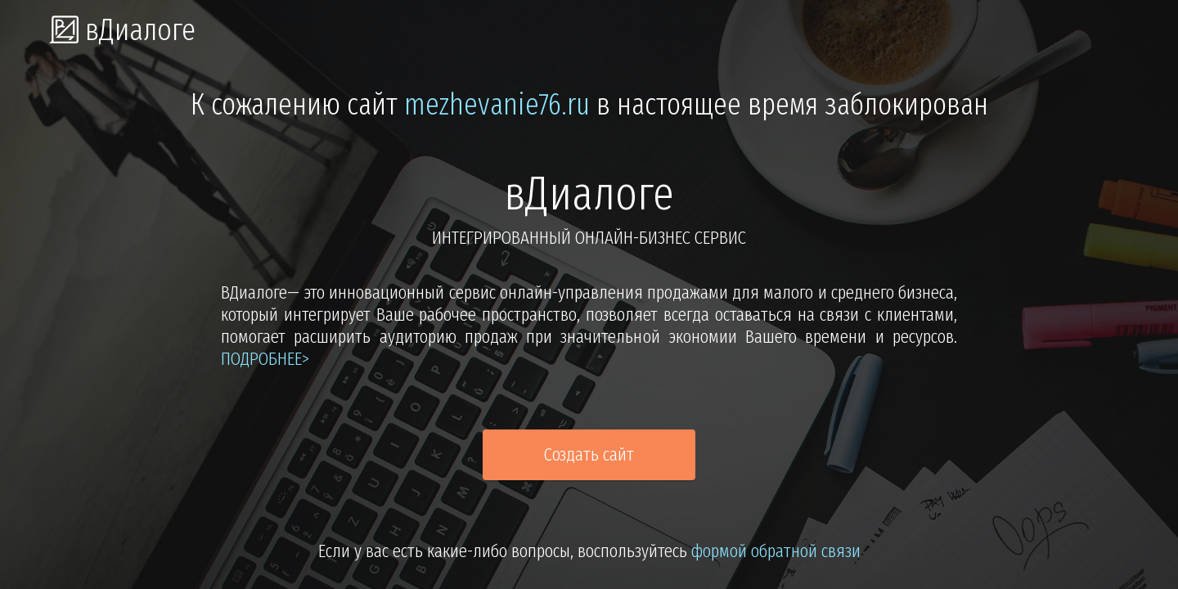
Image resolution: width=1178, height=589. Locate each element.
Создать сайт (589, 454)
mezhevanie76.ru (497, 105)
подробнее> (265, 359)
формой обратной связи (776, 551)
